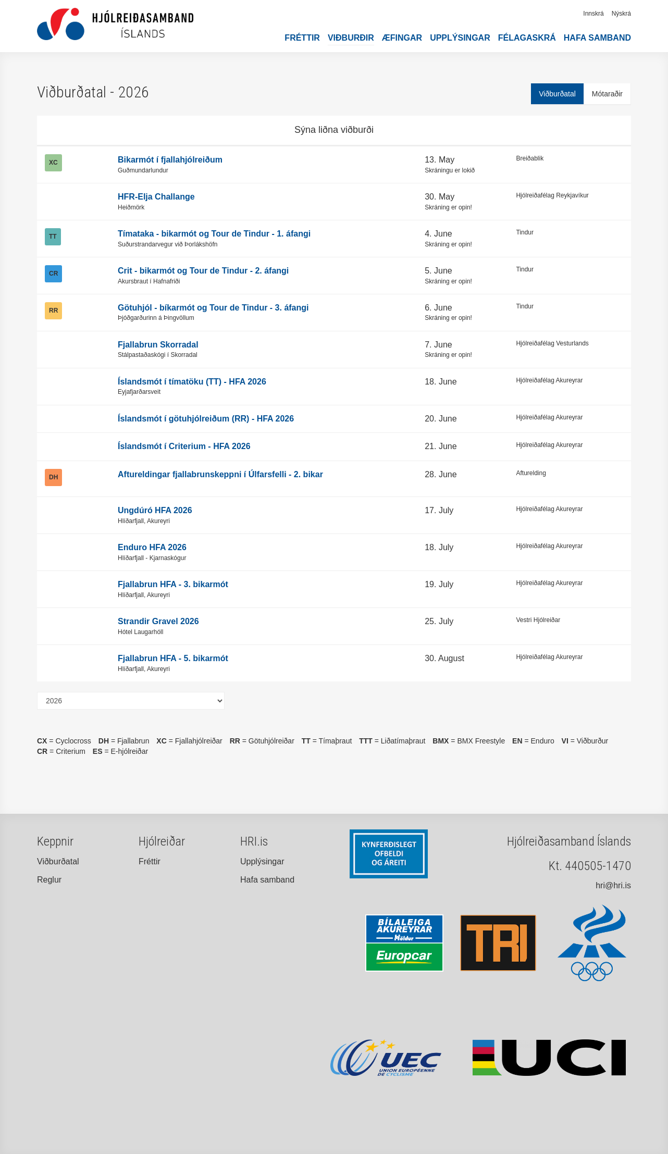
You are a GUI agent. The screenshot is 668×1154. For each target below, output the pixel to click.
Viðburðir (351, 37)
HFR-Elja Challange (156, 196)
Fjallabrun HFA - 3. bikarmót (173, 584)
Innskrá (593, 13)
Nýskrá (621, 13)
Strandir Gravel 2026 (158, 621)
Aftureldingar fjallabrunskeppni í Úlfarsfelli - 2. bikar (220, 474)
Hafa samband (597, 37)
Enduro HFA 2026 (152, 547)
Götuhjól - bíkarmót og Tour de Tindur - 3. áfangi (213, 307)
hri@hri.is (613, 885)
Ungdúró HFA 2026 (155, 510)
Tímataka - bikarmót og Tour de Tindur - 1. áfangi (214, 233)
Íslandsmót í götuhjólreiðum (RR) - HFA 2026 (206, 418)
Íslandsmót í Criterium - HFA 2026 (184, 446)
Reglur (49, 879)
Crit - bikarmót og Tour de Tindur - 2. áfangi (203, 270)
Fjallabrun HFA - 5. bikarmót (173, 658)
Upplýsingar (460, 37)
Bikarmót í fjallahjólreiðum (170, 159)
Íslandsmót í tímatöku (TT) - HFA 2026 (192, 381)
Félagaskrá (527, 37)
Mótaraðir (607, 94)
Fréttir (302, 37)
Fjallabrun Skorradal (158, 344)
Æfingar (402, 37)
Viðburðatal (557, 94)
